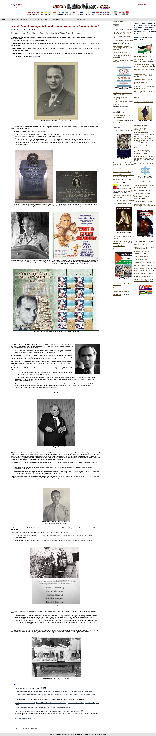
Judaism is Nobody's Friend (143, 74)
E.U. (149, 181)
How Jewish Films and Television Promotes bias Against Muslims (144, 70)
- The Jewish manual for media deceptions (144, 87)
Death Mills (47, 456)
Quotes (115, 288)
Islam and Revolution (140, 82)
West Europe (141, 177)
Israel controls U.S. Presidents (122, 32)
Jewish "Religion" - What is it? (143, 273)
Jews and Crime (139, 244)
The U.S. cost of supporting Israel (123, 200)
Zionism (3, 19)
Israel (88, 134)
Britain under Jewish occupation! (144, 163)
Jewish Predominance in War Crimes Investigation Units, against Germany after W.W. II (42, 707)
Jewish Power (25, 19)
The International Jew (119, 126)
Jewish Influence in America (121, 191)
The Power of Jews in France (143, 201)
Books (136, 190)
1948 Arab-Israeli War (24, 136)
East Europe (149, 177)
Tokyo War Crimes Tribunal (41, 141)
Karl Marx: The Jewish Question (123, 102)
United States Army (67, 134)
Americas (142, 178)
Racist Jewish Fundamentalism (122, 179)
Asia (149, 178)
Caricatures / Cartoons (120, 291)
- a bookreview (144, 262)
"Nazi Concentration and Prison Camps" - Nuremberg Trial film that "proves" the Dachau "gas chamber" (47, 711)
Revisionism (56, 19)
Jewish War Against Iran (120, 52)
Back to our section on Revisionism (26, 728)
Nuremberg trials (23, 141)
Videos (115, 112)
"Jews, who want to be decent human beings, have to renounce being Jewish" (123, 47)
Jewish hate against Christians (122, 93)
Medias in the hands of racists (143, 276)
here (39, 357)
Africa (149, 180)
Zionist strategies (118, 120)
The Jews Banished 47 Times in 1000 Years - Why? (123, 116)
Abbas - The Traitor (119, 246)
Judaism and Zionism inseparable (123, 169)
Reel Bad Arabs (118, 105)
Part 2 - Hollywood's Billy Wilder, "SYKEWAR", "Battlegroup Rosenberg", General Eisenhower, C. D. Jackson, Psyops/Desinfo (56, 694)
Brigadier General (63, 142)
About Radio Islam (81, 19)
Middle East (143, 180)
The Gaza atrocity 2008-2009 (143, 102)
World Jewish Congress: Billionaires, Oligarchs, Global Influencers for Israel (143, 151)
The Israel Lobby (139, 241)
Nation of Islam (122, 188)
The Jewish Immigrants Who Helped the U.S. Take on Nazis (37, 611)
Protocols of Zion (118, 249)
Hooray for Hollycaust (22, 698)
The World (37, 19)
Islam (46, 19)
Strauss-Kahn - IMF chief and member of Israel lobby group (143, 280)
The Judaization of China (142, 193)
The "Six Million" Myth (141, 259)
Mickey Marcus (27, 131)
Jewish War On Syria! (141, 125)
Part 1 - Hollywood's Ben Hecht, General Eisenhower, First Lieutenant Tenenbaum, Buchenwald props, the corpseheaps (54, 691)
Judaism (13, 19)
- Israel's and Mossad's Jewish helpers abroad (144, 248)
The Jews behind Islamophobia (122, 29)
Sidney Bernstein (16, 355)
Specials (68, 19)
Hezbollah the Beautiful (141, 133)
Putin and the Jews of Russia (143, 265)
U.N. (143, 181)
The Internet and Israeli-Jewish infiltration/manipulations (144, 186)
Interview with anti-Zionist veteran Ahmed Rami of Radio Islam (144, 157)
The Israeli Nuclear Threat (142, 256)
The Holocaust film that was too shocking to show (39, 368)
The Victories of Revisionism (122, 36)
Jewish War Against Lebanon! (143, 79)
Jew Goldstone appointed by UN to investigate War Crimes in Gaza (145, 205)
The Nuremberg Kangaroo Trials (25, 718)
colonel (75, 134)
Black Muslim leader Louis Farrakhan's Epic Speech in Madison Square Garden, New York (143, 139)
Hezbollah (120, 185)
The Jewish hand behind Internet (123, 40)
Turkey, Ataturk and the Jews (122, 203)
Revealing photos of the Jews (122, 172)
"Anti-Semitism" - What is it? (121, 109)
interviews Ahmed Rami (122, 130)
